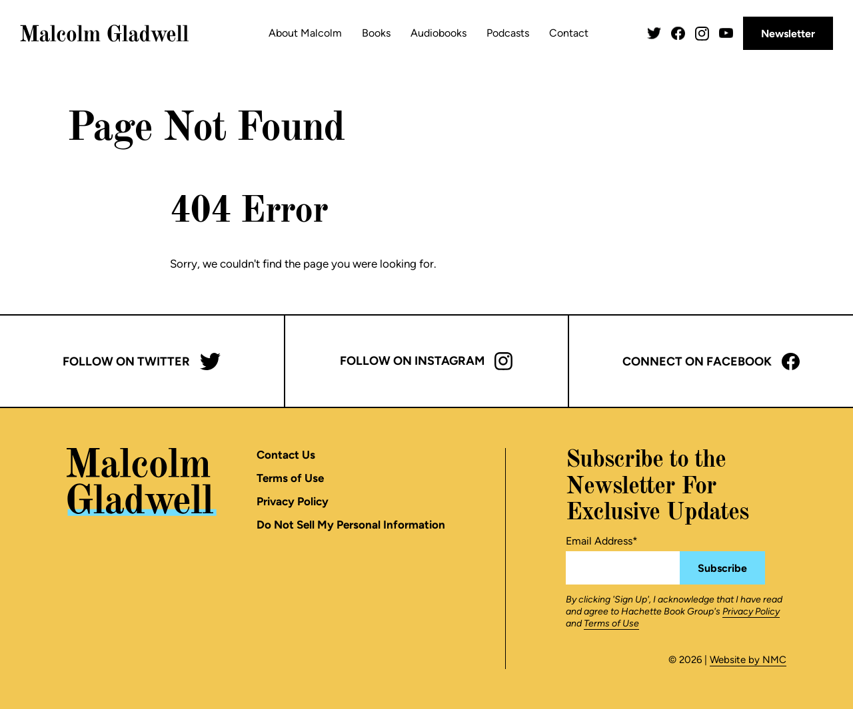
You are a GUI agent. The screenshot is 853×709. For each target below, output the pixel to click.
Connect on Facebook (711, 361)
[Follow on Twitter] (654, 34)
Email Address (602, 541)
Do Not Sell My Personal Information (351, 524)
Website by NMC (748, 660)
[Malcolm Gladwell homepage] (104, 33)
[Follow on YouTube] (726, 33)
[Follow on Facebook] (678, 34)
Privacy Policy (293, 501)
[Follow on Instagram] (702, 34)
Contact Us (286, 454)
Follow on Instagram (426, 361)
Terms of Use (290, 478)
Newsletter (788, 33)
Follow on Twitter (142, 361)
